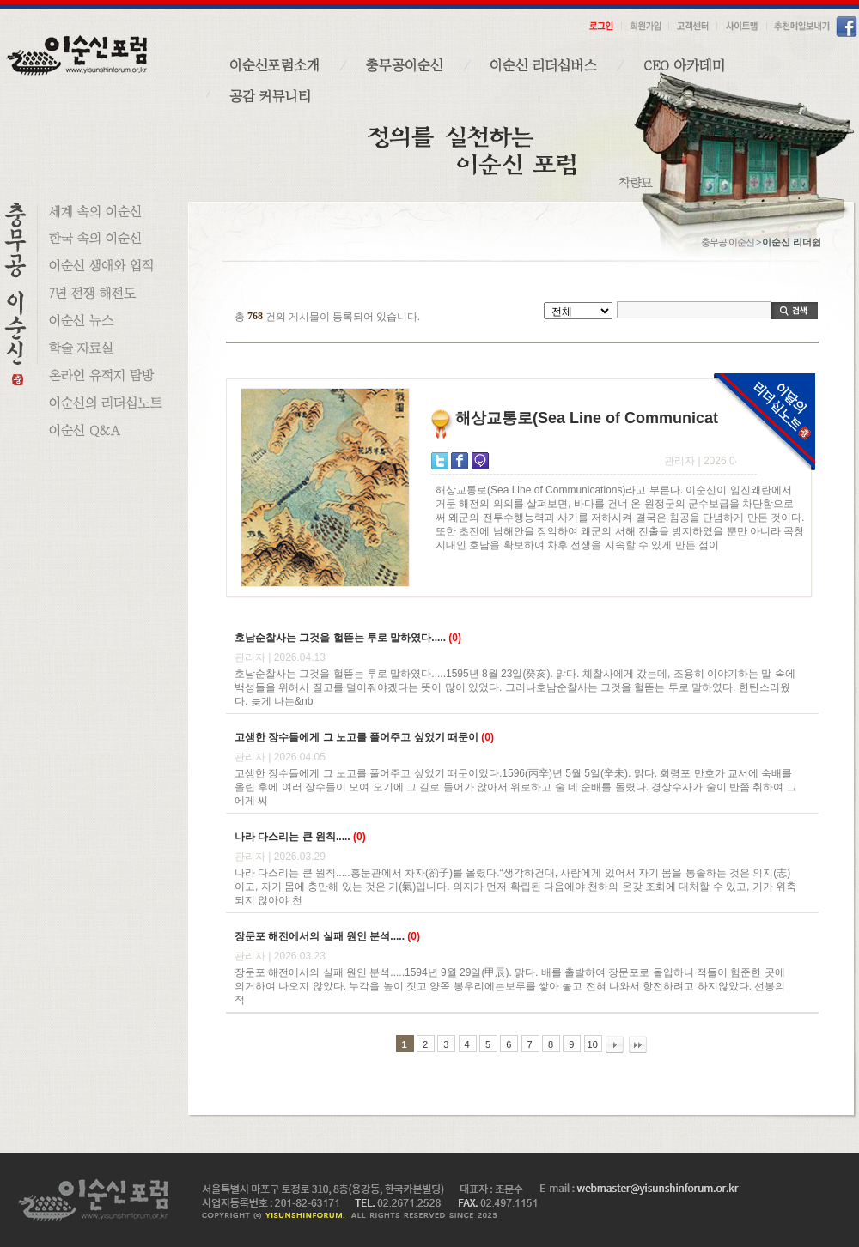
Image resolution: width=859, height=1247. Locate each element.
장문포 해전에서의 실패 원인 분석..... (320, 936)
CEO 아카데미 (684, 65)
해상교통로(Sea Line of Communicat (586, 418)
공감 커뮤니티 (270, 96)
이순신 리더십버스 (543, 65)
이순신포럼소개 (274, 65)
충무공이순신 (404, 65)
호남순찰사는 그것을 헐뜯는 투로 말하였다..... (340, 638)
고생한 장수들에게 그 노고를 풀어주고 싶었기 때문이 (356, 737)
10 (593, 1044)
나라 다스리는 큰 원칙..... (292, 837)
